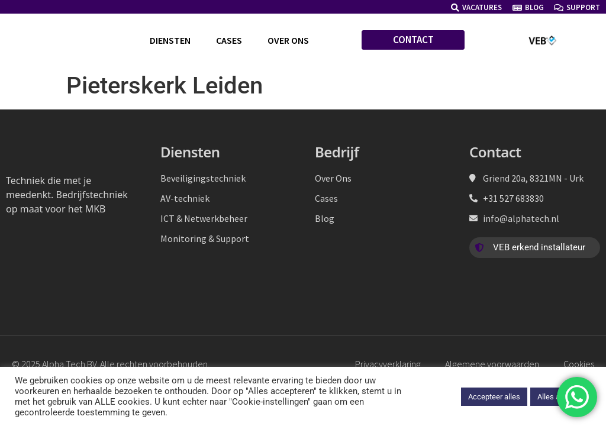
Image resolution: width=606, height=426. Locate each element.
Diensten (170, 40)
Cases (229, 40)
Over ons (288, 40)
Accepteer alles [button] (494, 396)
